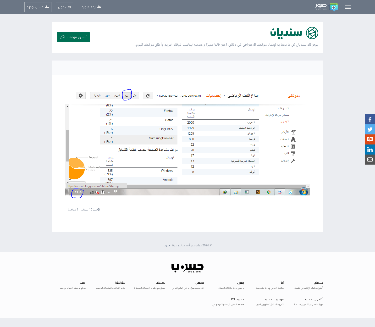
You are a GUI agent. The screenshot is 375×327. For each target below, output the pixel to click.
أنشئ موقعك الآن (73, 37)
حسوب (167, 245)
